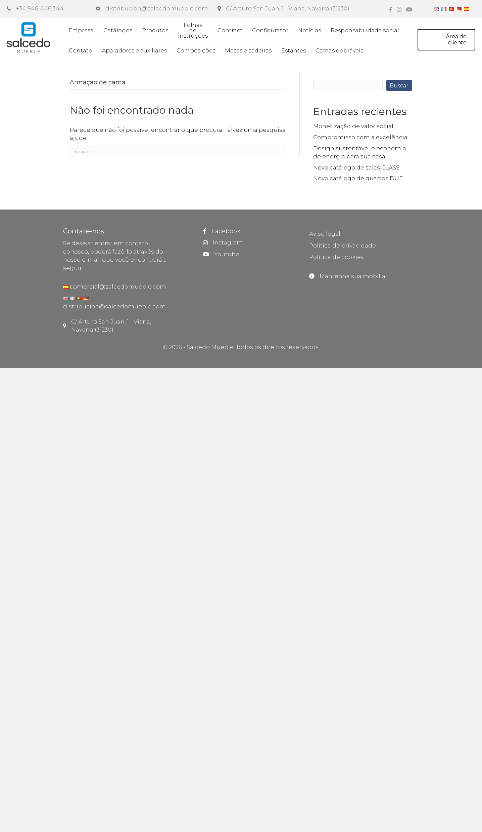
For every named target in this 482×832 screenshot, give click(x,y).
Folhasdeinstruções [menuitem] (193, 30)
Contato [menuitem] (80, 50)
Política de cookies (336, 257)
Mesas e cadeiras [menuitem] (248, 50)
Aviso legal (324, 233)
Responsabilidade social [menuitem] (365, 30)
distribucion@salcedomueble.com (114, 306)
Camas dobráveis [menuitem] (339, 50)
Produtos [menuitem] (155, 30)
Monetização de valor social (353, 126)
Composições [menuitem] (196, 50)
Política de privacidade (342, 245)
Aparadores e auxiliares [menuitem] (134, 50)
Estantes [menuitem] (293, 50)
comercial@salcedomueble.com (117, 286)
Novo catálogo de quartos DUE (358, 178)
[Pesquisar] (178, 151)
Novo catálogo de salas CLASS (356, 167)
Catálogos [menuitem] (117, 30)
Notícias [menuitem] (309, 30)
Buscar (399, 85)
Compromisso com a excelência (360, 137)
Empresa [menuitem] (81, 30)
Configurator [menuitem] (270, 30)
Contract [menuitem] (230, 30)
